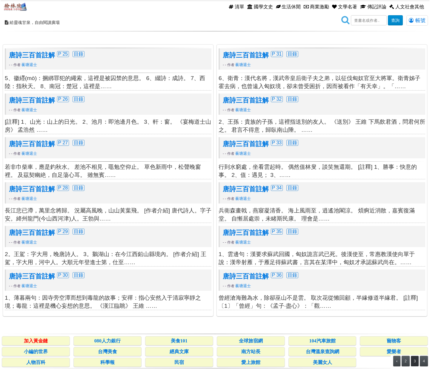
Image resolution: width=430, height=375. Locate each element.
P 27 (63, 142)
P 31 (277, 53)
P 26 (63, 99)
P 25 (63, 53)
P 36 (277, 275)
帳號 (417, 20)
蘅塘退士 (29, 64)
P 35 (277, 231)
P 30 (63, 275)
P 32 (277, 99)
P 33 (277, 142)
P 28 (63, 187)
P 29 (63, 231)
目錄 (78, 53)
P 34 (277, 187)
